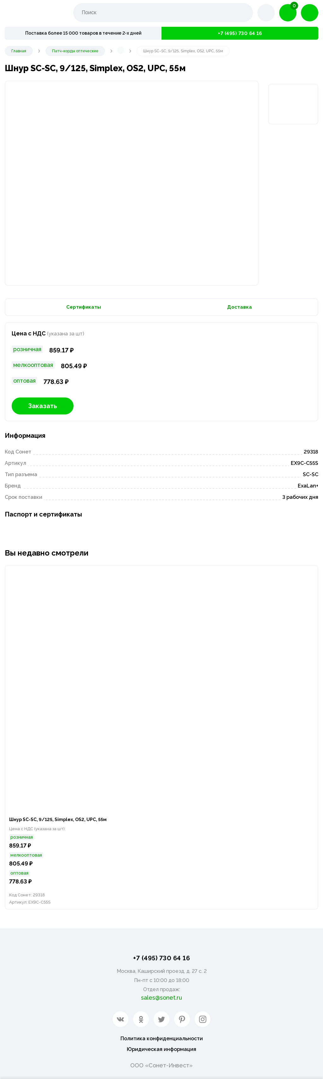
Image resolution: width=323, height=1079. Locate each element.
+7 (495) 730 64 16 (240, 33)
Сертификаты (83, 309)
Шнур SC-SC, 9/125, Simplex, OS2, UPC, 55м (64, 823)
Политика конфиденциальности (161, 1037)
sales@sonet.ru (161, 995)
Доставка (240, 309)
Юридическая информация (161, 1049)
